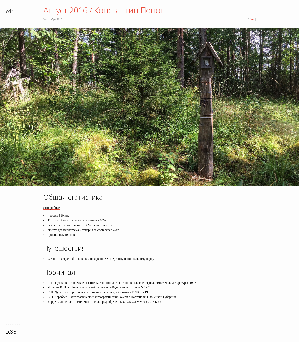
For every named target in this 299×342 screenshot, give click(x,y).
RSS (11, 331)
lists (252, 19)
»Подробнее (51, 207)
